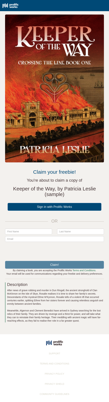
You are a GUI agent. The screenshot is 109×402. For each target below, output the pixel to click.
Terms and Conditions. (84, 270)
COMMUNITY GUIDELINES (54, 394)
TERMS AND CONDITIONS (54, 363)
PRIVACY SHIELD (54, 384)
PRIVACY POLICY (54, 373)
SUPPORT (54, 353)
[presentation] (54, 250)
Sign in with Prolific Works (54, 207)
